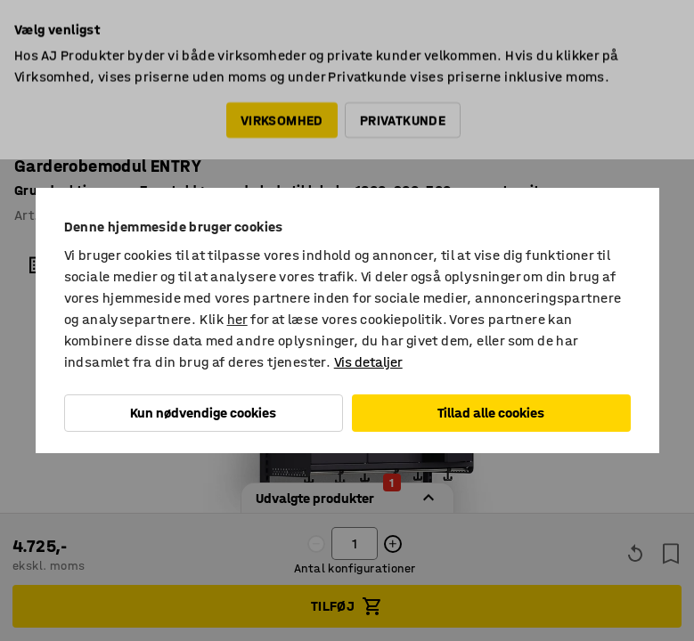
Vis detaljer (368, 361)
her (237, 319)
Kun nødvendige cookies (203, 412)
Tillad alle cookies (490, 412)
